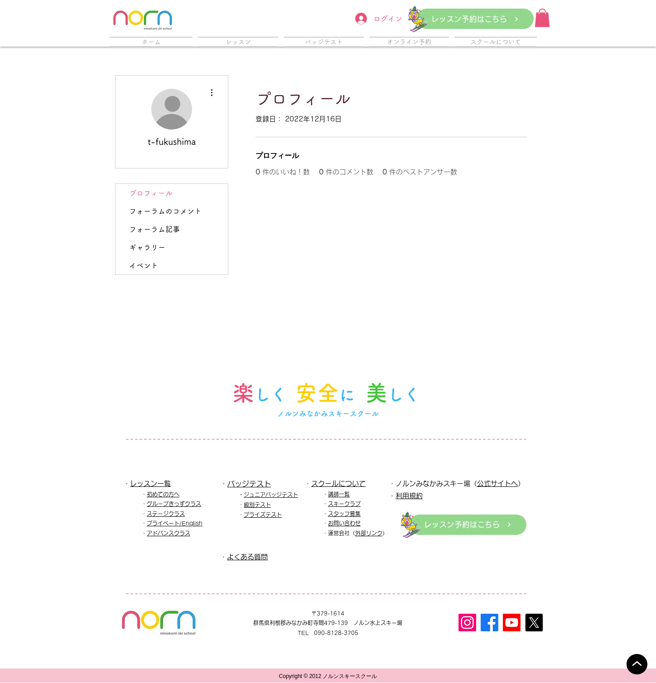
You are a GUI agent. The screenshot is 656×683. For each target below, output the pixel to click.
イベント (143, 265)
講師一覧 (339, 494)
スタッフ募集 (344, 513)
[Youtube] (512, 622)
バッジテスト (249, 483)
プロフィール (151, 193)
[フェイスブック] (489, 622)
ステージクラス (166, 513)
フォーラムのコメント (165, 211)
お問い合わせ (344, 523)
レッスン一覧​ (150, 483)
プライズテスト (263, 514)
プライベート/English (175, 523)
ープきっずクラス (179, 503)
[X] (534, 622)
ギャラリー (147, 247)
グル (152, 503)
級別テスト (257, 504)
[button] (542, 18)
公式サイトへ (497, 483)
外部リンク (368, 533)
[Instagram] (467, 622)
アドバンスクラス (168, 533)
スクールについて (338, 483)
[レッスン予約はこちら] (475, 19)
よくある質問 (247, 556)
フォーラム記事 (154, 229)
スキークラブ (344, 503)
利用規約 (409, 495)
